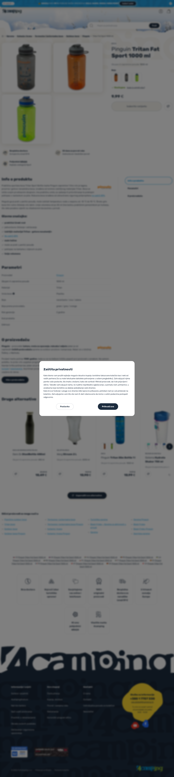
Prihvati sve (108, 406)
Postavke (65, 406)
